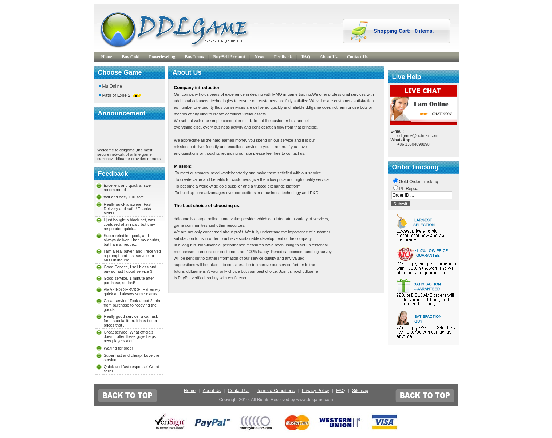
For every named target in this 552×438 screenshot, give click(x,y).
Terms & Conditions (276, 390)
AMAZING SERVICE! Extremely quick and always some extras (132, 291)
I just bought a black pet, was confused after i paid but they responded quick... (129, 224)
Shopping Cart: (404, 31)
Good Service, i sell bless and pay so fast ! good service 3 (130, 269)
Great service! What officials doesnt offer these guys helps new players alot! (130, 336)
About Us (328, 56)
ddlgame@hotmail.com (417, 135)
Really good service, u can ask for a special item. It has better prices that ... (131, 320)
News (259, 56)
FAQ (305, 56)
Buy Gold (130, 56)
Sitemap (360, 390)
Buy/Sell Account (229, 56)
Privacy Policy (315, 390)
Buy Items (194, 56)
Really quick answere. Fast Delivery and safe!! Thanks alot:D (127, 208)
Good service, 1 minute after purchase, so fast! (129, 280)
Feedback (283, 56)
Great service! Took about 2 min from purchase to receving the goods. (132, 305)
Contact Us (357, 56)
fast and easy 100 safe (124, 197)
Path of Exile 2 (116, 95)
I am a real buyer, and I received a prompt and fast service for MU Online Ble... (132, 255)
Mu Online (112, 86)
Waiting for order (118, 348)
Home (107, 56)
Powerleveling (162, 56)
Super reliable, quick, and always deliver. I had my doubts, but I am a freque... (132, 239)
